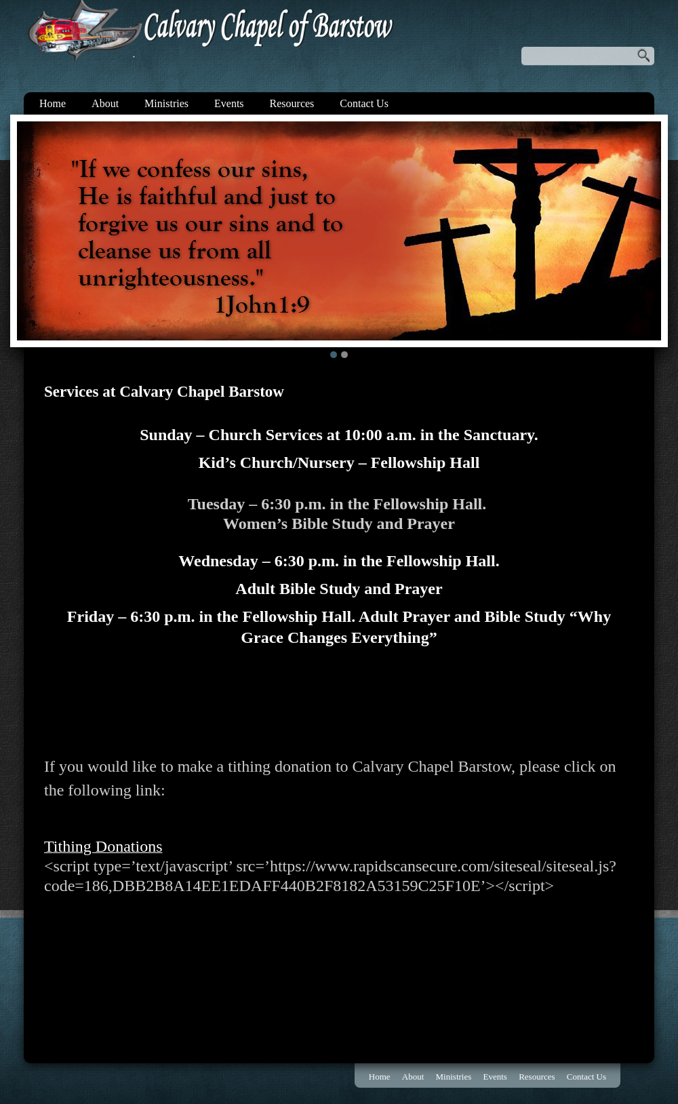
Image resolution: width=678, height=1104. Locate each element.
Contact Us (364, 103)
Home (52, 103)
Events (229, 103)
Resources (292, 103)
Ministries (166, 103)
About (105, 103)
